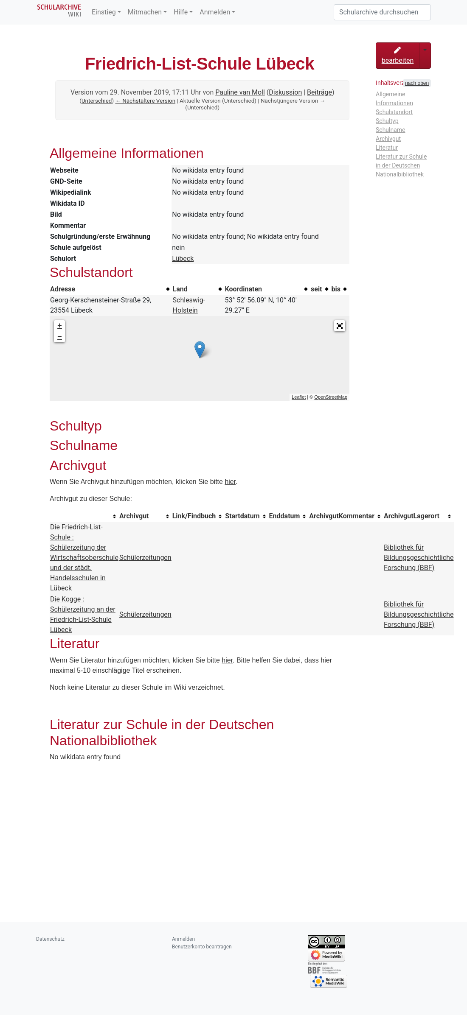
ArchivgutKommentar (341, 516)
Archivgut (134, 516)
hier (230, 481)
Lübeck (183, 258)
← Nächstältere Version (145, 101)
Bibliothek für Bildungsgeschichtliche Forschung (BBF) (418, 557)
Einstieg (104, 12)
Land (180, 289)
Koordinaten (243, 289)
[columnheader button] (111, 289)
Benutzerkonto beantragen (202, 947)
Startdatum (242, 516)
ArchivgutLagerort (411, 516)
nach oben (417, 83)
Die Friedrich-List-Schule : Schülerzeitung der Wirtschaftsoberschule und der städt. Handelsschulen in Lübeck (84, 557)
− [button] (59, 337)
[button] (339, 325)
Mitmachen (145, 12)
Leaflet (299, 397)
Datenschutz (50, 939)
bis (336, 289)
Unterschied (97, 101)
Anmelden (215, 12)
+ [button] (59, 326)
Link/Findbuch (194, 516)
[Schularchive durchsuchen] (382, 12)
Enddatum (284, 516)
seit (316, 289)
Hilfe (181, 12)
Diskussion (285, 92)
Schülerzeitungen (145, 558)
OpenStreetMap (330, 397)
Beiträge (319, 92)
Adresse (62, 289)
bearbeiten (398, 55)
